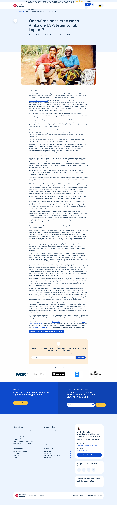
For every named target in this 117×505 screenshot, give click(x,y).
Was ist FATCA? (48, 453)
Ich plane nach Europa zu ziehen (53, 444)
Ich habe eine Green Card (51, 436)
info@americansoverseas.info (40, 327)
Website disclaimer (18, 453)
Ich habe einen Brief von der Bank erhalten (56, 434)
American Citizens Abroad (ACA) (38, 101)
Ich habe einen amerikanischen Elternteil (55, 432)
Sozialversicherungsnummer (21, 434)
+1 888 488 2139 (82, 450)
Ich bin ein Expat (49, 440)
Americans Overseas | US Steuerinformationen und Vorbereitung (19, 6)
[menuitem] (31, 9)
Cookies (100, 495)
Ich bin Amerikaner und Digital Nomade (55, 442)
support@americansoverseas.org (87, 445)
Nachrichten (31, 9)
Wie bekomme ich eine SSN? (52, 455)
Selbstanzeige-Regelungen (21, 436)
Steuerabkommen (49, 457)
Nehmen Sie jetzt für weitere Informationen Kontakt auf (46, 331)
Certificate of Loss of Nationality (22, 443)
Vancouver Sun (56, 322)
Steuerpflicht (47, 451)
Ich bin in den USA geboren (52, 430)
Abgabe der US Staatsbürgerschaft (23, 441)
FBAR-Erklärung (17, 432)
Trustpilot (89, 1)
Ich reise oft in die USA (50, 438)
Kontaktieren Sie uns (20, 403)
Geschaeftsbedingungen (20, 451)
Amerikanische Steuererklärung (22, 430)
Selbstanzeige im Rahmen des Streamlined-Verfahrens (25, 438)
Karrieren (16, 455)
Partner (15, 457)
